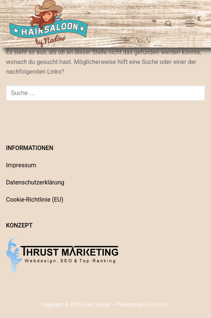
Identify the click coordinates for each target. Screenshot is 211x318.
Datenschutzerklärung (35, 182)
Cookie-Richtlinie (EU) (34, 199)
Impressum (21, 165)
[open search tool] (168, 24)
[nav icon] (190, 24)
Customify (156, 305)
